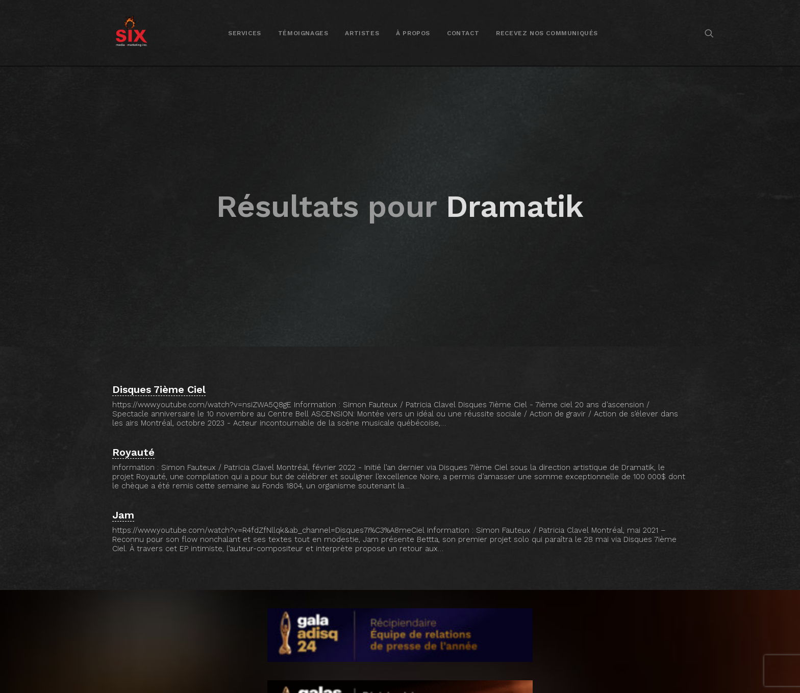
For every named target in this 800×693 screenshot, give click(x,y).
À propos (413, 33)
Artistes (362, 33)
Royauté (133, 440)
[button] (709, 33)
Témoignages (303, 33)
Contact (463, 33)
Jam (123, 503)
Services (244, 33)
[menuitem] (244, 33)
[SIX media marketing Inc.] (131, 33)
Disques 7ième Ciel (159, 377)
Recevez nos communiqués (547, 33)
